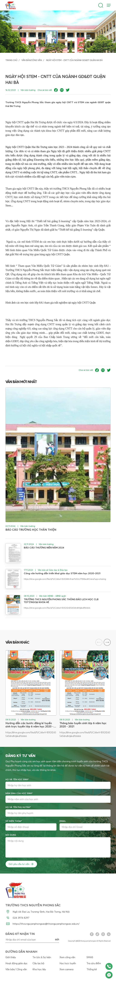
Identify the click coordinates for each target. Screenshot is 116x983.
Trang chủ (11, 60)
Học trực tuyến (68, 963)
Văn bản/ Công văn (16, 969)
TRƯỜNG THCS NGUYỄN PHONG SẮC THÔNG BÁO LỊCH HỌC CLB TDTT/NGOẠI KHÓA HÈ (61, 601)
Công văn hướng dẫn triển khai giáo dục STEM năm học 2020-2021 (62, 573)
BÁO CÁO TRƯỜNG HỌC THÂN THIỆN (30, 529)
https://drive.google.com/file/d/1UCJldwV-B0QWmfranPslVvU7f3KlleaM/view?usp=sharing (65, 579)
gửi (57, 939)
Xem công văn (67, 957)
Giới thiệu (10, 957)
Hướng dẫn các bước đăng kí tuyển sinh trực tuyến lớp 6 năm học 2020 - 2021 (29, 725)
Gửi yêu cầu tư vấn (21, 864)
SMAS (90, 957)
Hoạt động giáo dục (16, 963)
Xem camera (66, 969)
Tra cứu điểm (94, 963)
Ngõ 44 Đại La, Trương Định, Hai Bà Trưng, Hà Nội (37, 911)
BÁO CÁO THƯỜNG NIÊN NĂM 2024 (44, 547)
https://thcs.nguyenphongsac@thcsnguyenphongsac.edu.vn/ (42, 923)
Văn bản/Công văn (31, 60)
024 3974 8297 (17, 917)
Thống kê (92, 969)
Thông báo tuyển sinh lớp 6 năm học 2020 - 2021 (83, 725)
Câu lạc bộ (38, 963)
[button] (107, 642)
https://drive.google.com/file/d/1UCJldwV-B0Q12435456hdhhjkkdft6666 (57, 607)
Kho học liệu (39, 969)
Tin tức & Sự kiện (41, 957)
